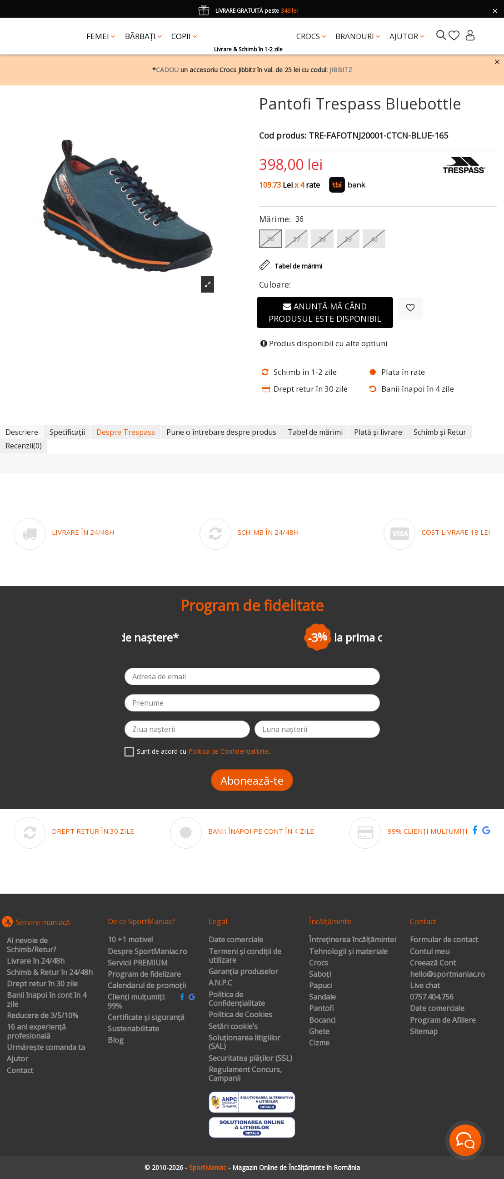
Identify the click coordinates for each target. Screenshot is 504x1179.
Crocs (318, 963)
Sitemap (424, 1031)
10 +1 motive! (130, 940)
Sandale (322, 997)
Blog (116, 1040)
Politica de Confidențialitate (228, 751)
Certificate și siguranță (146, 1017)
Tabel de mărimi (315, 432)
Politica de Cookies (240, 1015)
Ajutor (17, 1059)
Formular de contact (444, 940)
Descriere (21, 432)
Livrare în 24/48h (36, 961)
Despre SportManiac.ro (147, 951)
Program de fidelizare (144, 974)
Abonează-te (252, 780)
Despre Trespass (125, 432)
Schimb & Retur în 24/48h (50, 972)
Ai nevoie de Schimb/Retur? (31, 945)
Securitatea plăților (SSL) (250, 1058)
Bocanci (322, 1020)
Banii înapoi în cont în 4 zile (46, 1000)
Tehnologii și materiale (348, 951)
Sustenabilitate (133, 1029)
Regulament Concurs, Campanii (245, 1074)
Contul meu (429, 951)
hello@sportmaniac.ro (447, 974)
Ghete (319, 1031)
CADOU (167, 69)
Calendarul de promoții (147, 985)
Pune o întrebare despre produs (221, 432)
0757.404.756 (432, 997)
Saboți (320, 974)
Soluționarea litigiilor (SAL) (244, 1042)
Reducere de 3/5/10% (42, 1015)
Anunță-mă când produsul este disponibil (325, 312)
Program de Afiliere (443, 1020)
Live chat (425, 985)
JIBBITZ (340, 69)
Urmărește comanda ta (46, 1047)
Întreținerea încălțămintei (352, 940)
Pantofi (321, 1008)
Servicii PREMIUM (138, 963)
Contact (20, 1070)
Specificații (67, 432)
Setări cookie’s (233, 1026)
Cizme (319, 1043)
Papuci (320, 985)
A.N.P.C (220, 983)
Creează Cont (433, 963)
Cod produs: (282, 135)
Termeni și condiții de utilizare (245, 956)
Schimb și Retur (440, 432)
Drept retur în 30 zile (42, 984)
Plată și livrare (378, 432)
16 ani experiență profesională (36, 1031)
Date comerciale (236, 940)
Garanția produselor (243, 971)
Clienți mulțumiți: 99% (136, 1001)
